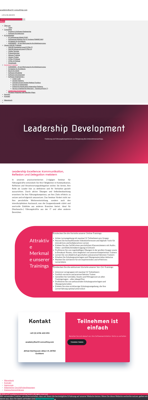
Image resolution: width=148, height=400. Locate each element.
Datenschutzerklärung (14, 390)
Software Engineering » (16, 77)
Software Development (16, 75)
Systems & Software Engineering (19, 31)
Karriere (7, 94)
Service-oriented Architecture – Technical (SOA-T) (30, 88)
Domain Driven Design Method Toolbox (26, 82)
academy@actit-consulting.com (13, 10)
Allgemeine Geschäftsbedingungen (19, 387)
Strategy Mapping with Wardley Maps (21, 92)
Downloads (12, 63)
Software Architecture (16, 33)
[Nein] (55, 399)
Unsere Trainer (13, 57)
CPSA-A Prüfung (14, 61)
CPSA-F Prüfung (14, 59)
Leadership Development (17, 90)
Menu (2, 21)
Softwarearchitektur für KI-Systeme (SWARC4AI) (25, 39)
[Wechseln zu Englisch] (5, 102)
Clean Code (16, 79)
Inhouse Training (14, 55)
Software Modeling (15, 73)
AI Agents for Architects (17, 41)
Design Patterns (18, 81)
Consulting (8, 29)
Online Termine (13, 51)
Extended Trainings (11, 65)
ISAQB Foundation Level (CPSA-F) (20, 47)
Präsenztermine (13, 53)
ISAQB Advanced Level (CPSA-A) (20, 49)
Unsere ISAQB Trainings (12, 45)
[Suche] (11, 19)
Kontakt (7, 96)
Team (10, 27)
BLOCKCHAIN (13, 71)
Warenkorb (9, 380)
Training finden (76, 342)
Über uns (7, 25)
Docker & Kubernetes (20, 84)
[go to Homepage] (74, 7)
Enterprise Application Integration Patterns (27, 86)
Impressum (8, 385)
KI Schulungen (9, 35)
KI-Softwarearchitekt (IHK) (18, 37)
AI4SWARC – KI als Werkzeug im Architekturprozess (27, 43)
